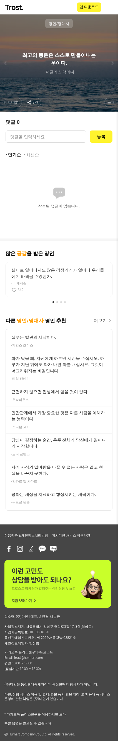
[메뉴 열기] (110, 7)
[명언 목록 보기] (109, 102)
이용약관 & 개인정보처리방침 (26, 535)
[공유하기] (32, 102)
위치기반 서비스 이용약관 (71, 535)
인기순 (14, 154)
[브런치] (31, 548)
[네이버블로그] (53, 548)
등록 (101, 136)
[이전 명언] (5, 63)
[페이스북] (8, 548)
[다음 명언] (112, 63)
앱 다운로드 (89, 7)
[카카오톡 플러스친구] (42, 548)
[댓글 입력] (46, 136)
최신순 (32, 154)
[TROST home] (14, 7)
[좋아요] (13, 102)
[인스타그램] (20, 548)
